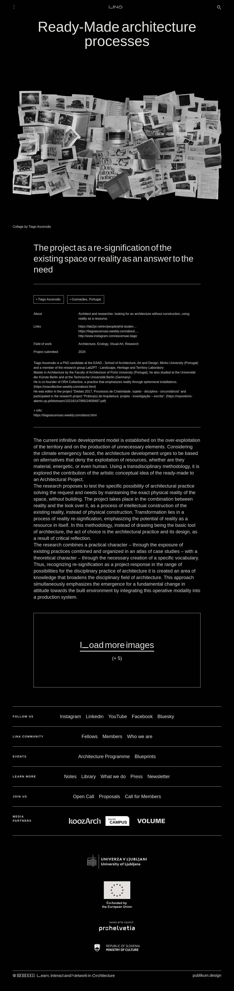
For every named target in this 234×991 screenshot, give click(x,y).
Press (136, 776)
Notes (70, 776)
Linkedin (95, 716)
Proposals (109, 796)
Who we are (139, 736)
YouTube (117, 716)
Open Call (83, 796)
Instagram (70, 716)
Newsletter (158, 776)
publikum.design (207, 975)
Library (88, 776)
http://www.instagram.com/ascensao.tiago (108, 336)
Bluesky (165, 716)
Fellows (90, 736)
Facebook (142, 716)
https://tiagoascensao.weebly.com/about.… (109, 331)
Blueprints (145, 756)
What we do (113, 776)
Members (112, 736)
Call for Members (143, 796)
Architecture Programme (104, 756)
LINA (116, 6)
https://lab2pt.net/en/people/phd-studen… (108, 326)
